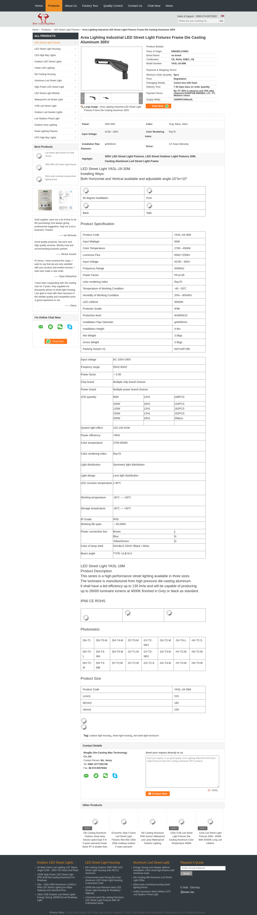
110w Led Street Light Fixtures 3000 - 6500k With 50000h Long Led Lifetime (210, 838)
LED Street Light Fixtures (67, 29)
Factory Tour (90, 5)
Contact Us (135, 5)
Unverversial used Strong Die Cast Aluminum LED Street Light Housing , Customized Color (104, 880)
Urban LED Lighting (45, 68)
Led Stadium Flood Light (47, 118)
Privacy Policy (57, 912)
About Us (71, 5)
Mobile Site (187, 892)
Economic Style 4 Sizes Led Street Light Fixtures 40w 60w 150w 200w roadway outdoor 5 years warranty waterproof (124, 842)
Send (186, 873)
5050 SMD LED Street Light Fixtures (61, 164)
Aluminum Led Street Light (48, 80)
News (169, 5)
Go (221, 20)
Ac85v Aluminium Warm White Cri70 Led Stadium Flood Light (152, 893)
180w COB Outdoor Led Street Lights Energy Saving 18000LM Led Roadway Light (57, 897)
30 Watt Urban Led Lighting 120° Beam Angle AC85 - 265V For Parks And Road (57, 869)
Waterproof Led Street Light (49, 99)
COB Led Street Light (46, 106)
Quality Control (113, 5)
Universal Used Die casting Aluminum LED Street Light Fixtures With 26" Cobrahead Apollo (104, 900)
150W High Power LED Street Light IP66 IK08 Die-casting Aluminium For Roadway (56, 877)
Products (54, 5)
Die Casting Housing (45, 74)
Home (39, 5)
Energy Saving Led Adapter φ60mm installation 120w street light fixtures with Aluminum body (154, 870)
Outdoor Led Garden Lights (48, 112)
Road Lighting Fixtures (46, 131)
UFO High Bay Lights (45, 137)
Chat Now (154, 5)
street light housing (122, 735)
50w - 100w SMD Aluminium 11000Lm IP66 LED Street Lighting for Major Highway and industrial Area (56, 887)
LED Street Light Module (47, 93)
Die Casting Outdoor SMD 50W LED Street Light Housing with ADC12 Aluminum (103, 870)
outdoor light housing (100, 735)
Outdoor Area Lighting (46, 125)
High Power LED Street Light (49, 87)
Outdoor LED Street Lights (48, 61)
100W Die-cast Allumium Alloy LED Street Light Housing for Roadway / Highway (103, 890)
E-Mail (184, 887)
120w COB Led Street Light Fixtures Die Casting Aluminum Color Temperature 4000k (181, 838)
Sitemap (195, 887)
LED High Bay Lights (45, 55)
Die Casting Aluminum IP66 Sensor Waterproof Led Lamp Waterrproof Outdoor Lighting (152, 838)
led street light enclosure (146, 735)
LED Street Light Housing (48, 49)
